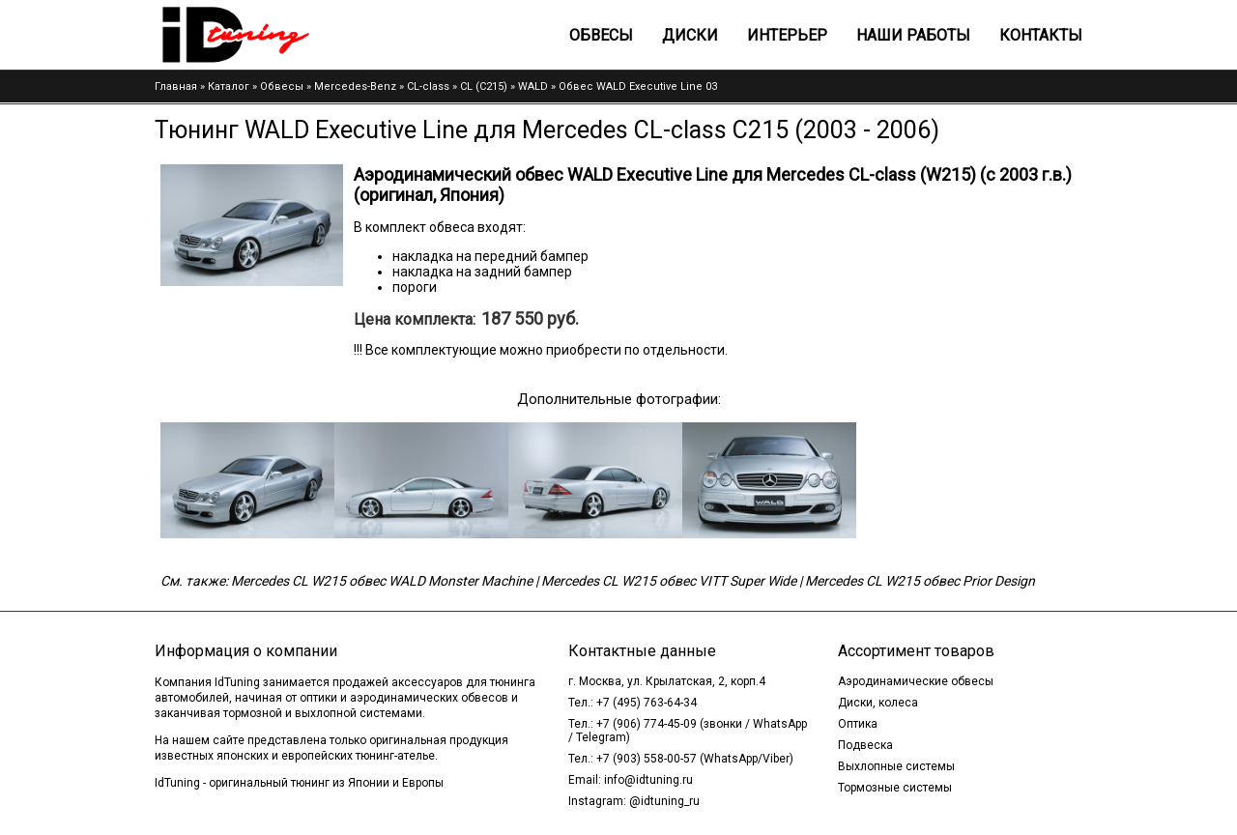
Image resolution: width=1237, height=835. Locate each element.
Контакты (1040, 35)
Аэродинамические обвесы (915, 681)
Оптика (857, 724)
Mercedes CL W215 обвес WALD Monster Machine (381, 581)
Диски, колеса (878, 702)
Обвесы (601, 35)
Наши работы (913, 35)
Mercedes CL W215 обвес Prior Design (920, 581)
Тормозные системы (895, 787)
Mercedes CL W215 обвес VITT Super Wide (668, 581)
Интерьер (787, 35)
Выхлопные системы (896, 766)
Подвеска (865, 745)
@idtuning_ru (664, 801)
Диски (690, 35)
